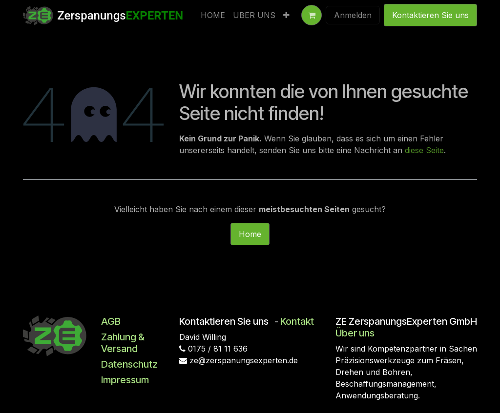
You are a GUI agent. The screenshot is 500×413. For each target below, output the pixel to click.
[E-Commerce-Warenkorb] (311, 15)
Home (250, 234)
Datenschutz (129, 364)
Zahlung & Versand (123, 342)
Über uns (355, 333)
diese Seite (424, 150)
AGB (111, 321)
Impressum (125, 380)
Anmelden (353, 15)
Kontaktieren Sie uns (430, 15)
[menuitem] (213, 15)
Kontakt (297, 321)
